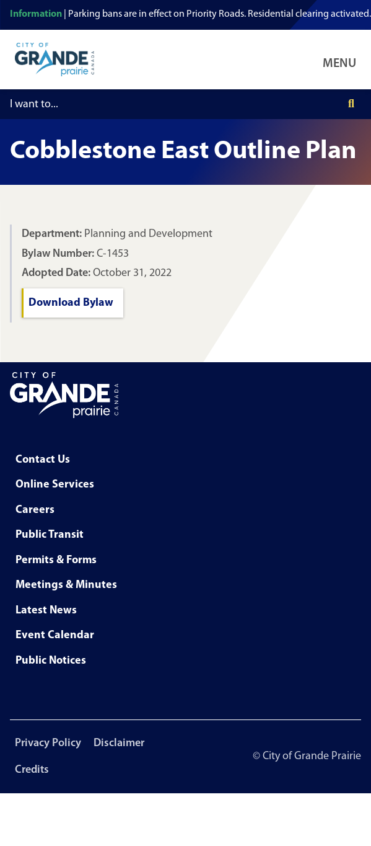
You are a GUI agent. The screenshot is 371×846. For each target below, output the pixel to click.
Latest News (46, 611)
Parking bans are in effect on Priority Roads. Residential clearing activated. (219, 14)
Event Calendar (54, 635)
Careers (35, 510)
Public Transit (49, 535)
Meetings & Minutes (66, 585)
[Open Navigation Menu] (342, 59)
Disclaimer (119, 743)
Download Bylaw (70, 303)
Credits (32, 770)
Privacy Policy (48, 743)
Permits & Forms (56, 560)
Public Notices (50, 661)
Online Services (54, 485)
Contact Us (42, 460)
